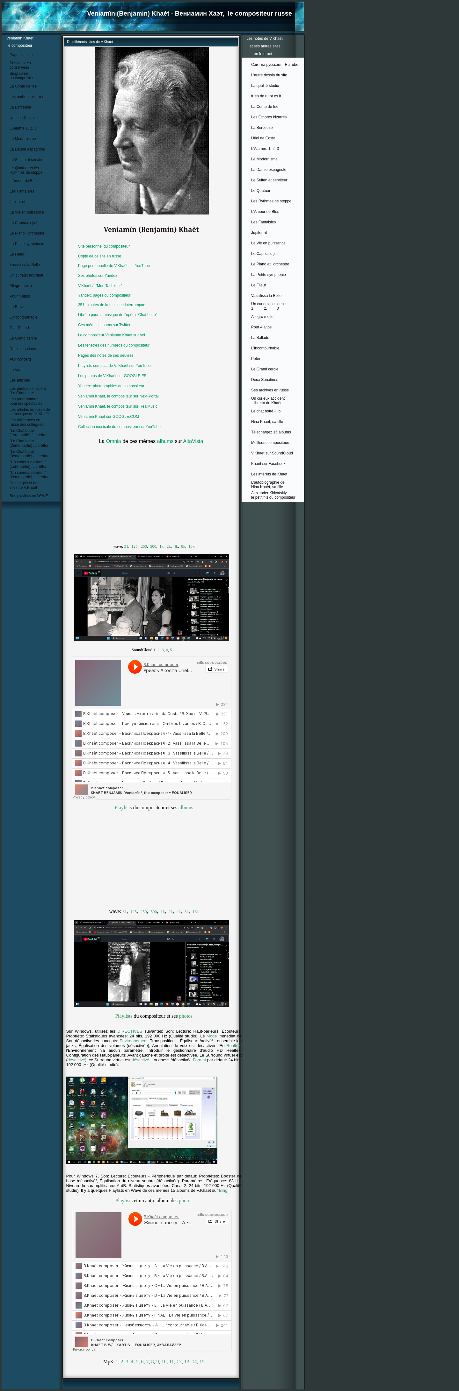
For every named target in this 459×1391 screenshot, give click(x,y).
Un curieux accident (26, 275)
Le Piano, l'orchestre (27, 233)
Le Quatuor (260, 190)
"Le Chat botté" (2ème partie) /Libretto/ (29, 443)
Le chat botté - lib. (266, 411)
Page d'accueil (22, 55)
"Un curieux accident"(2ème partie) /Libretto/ (29, 474)
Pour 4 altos (20, 296)
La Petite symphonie (27, 244)
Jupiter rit (17, 202)
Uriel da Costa (22, 118)
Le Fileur (17, 254)
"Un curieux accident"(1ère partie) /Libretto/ (28, 464)
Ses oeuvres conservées (20, 65)
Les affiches (20, 380)
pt (271, 96)
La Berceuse (20, 107)
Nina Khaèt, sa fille (267, 421)
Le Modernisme (23, 139)
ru (267, 96)
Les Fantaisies (22, 191)
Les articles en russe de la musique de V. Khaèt (30, 411)
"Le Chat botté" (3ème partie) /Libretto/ (29, 453)
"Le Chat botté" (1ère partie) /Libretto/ (28, 432)
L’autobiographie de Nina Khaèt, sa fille (268, 484)
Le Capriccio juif (23, 223)
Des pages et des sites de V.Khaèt (24, 485)
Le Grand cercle (23, 338)
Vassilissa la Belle (25, 265)
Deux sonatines (23, 349)
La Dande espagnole (27, 149)
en (257, 96)
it (280, 96)
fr (252, 96)
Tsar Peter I (19, 328)
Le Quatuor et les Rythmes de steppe (26, 170)
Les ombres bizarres (27, 97)
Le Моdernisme (264, 159)
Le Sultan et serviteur (28, 160)
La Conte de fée (23, 86)
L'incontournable (24, 317)
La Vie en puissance (27, 212)
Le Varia (17, 370)
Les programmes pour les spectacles (26, 401)
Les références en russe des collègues (26, 422)
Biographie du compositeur (23, 75)
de (262, 96)
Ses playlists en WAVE (29, 496)
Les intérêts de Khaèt (269, 474)
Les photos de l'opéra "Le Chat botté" (28, 390)
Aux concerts (21, 359)
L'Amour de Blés (24, 181)
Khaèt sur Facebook (268, 463)
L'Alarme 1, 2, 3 (23, 128)
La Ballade (19, 307)
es (276, 96)
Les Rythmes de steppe (271, 201)
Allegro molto (21, 286)
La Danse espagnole (268, 169)
